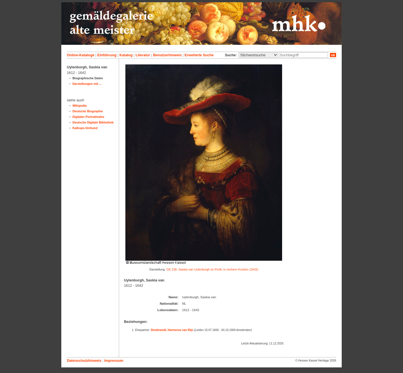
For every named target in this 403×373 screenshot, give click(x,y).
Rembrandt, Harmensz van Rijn (172, 330)
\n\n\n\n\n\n (258, 55)
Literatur (142, 55)
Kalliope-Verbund (84, 128)
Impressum (113, 360)
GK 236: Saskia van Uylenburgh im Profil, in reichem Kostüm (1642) (212, 269)
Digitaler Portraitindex (88, 116)
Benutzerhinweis (167, 55)
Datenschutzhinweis (84, 360)
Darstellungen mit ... (87, 83)
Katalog (126, 55)
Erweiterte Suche (199, 55)
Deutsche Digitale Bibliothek (93, 122)
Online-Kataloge (80, 55)
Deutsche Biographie (87, 111)
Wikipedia (79, 105)
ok (333, 55)
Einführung (106, 55)
